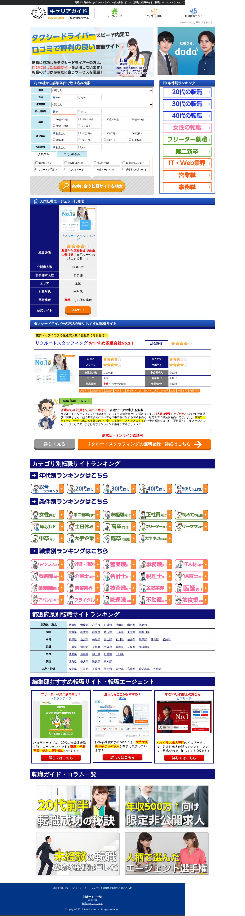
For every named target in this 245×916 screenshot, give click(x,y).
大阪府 (108, 646)
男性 (56, 97)
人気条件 (43, 154)
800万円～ (110, 139)
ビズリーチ (184, 698)
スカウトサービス (75, 169)
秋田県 (120, 624)
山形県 (131, 624)
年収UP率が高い (75, 162)
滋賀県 (84, 646)
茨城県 (73, 632)
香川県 (84, 661)
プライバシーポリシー (77, 888)
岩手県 (96, 624)
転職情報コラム (194, 13)
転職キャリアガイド (92, 903)
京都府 (96, 646)
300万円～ (85, 133)
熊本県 (108, 668)
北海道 (73, 624)
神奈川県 (144, 632)
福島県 (143, 624)
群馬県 (96, 632)
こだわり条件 (72, 154)
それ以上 (84, 125)
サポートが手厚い (46, 169)
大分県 (120, 668)
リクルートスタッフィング (61, 343)
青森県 (84, 624)
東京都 (131, 632)
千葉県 (120, 632)
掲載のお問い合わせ (121, 888)
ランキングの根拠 (100, 888)
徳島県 (73, 661)
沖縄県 (158, 668)
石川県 (120, 639)
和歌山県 (144, 646)
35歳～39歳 (136, 119)
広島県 (108, 654)
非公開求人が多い (133, 162)
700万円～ (85, 139)
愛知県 (167, 639)
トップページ (114, 13)
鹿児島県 (144, 668)
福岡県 (73, 668)
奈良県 (131, 646)
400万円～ (110, 133)
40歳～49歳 (60, 125)
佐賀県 (84, 668)
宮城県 (108, 624)
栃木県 (84, 632)
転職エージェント (104, 169)
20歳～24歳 (60, 119)
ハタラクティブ (61, 698)
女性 (82, 97)
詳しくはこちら (61, 758)
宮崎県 (131, 668)
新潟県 (73, 639)
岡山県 (96, 654)
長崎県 (96, 668)
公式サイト (78, 309)
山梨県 (84, 639)
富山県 (108, 639)
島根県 (84, 654)
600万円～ (60, 139)
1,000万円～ (137, 139)
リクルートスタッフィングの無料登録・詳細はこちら (144, 444)
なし (82, 111)
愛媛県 (96, 661)
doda (122, 698)
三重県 (73, 646)
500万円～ (136, 133)
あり (56, 111)
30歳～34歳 (111, 119)
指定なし (59, 133)
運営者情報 (58, 888)
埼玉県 (108, 632)
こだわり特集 (154, 13)
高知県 (108, 661)
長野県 (96, 639)
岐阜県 (143, 639)
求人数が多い (102, 162)
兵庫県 (120, 646)
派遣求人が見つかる (134, 169)
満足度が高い (43, 162)
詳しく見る (54, 444)
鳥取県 (73, 654)
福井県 (131, 639)
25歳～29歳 (85, 119)
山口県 (120, 654)
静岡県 (155, 639)
